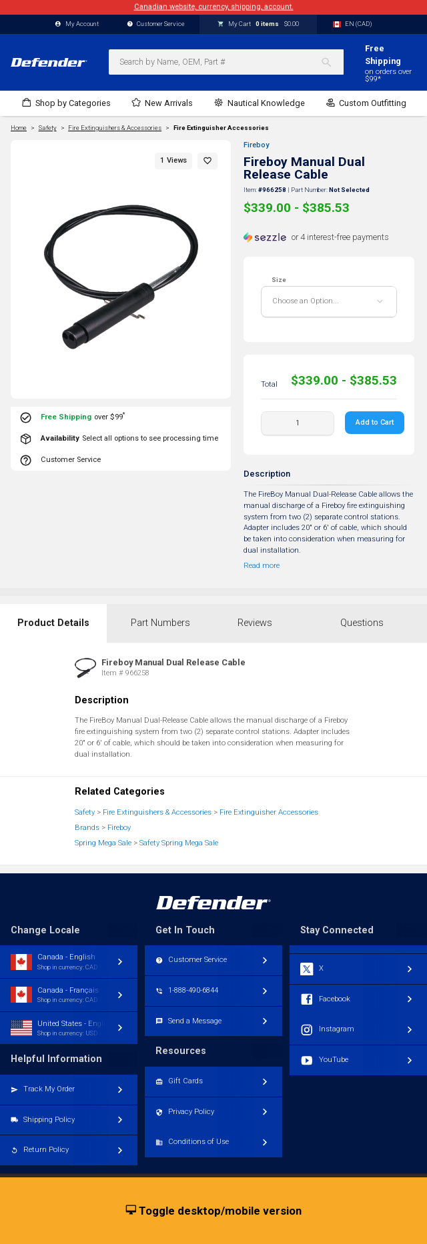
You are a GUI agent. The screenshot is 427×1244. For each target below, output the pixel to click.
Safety (85, 812)
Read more (262, 565)
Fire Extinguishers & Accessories (157, 812)
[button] (207, 161)
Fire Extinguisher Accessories (221, 128)
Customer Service (156, 24)
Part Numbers (160, 623)
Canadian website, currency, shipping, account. (214, 7)
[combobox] (226, 62)
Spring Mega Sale (103, 843)
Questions (362, 623)
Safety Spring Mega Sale (178, 843)
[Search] (332, 62)
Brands (87, 827)
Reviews (255, 623)
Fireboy (256, 145)
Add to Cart (375, 422)
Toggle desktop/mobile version (213, 1211)
